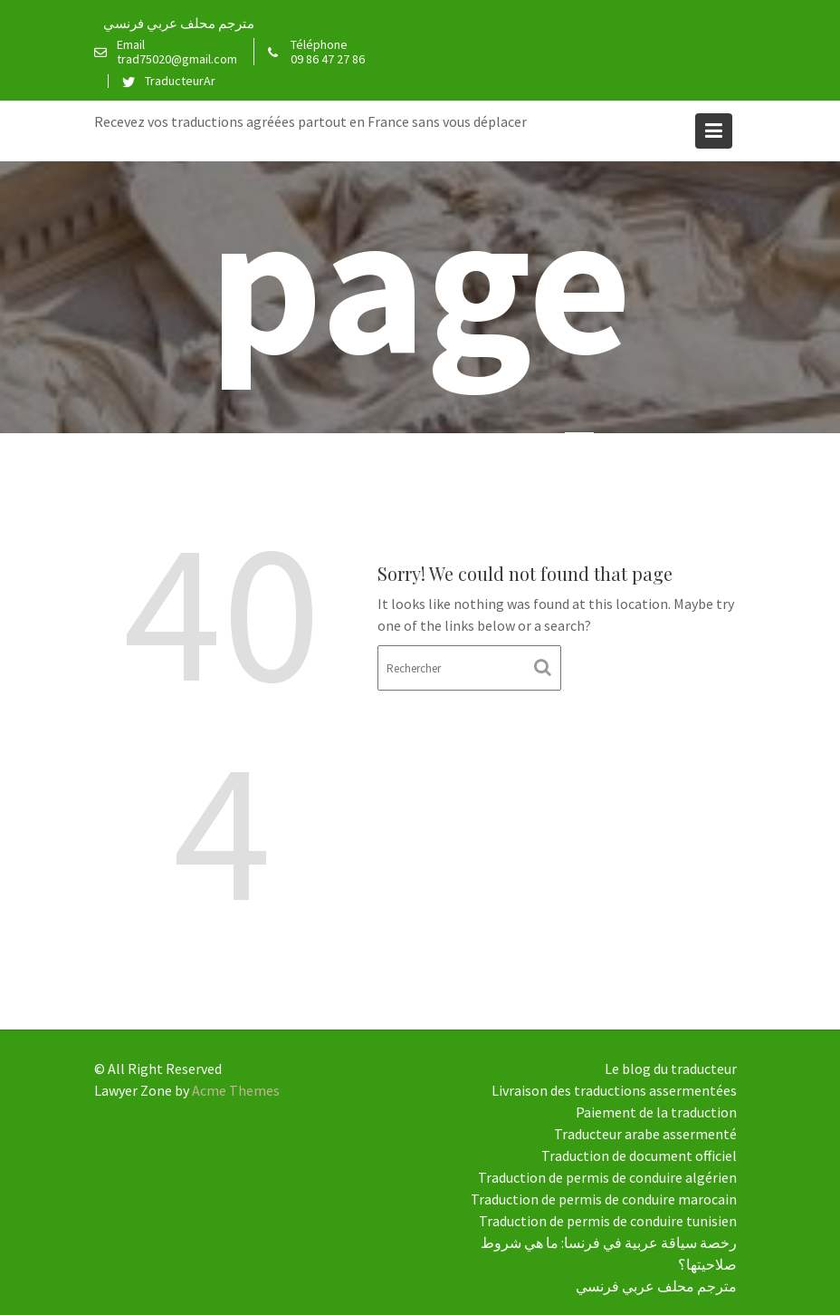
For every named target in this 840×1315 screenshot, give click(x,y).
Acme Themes (236, 1090)
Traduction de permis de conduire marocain (604, 1199)
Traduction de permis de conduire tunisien (608, 1221)
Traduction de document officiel (639, 1155)
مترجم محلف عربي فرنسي (178, 23)
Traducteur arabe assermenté (645, 1134)
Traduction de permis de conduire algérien (607, 1177)
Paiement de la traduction (656, 1112)
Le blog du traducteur (671, 1068)
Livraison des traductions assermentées (614, 1090)
